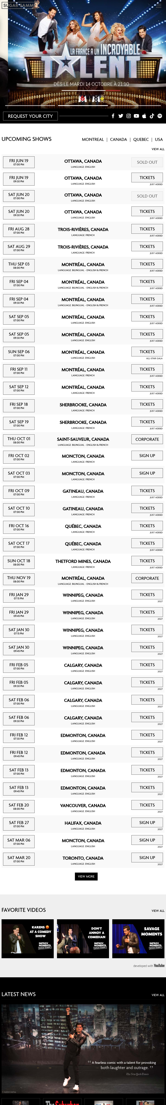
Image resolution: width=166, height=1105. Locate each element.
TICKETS (147, 177)
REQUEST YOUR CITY (30, 116)
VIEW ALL (158, 149)
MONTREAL (93, 139)
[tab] (30, 105)
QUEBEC (141, 139)
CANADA (118, 139)
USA (159, 139)
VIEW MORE (86, 876)
